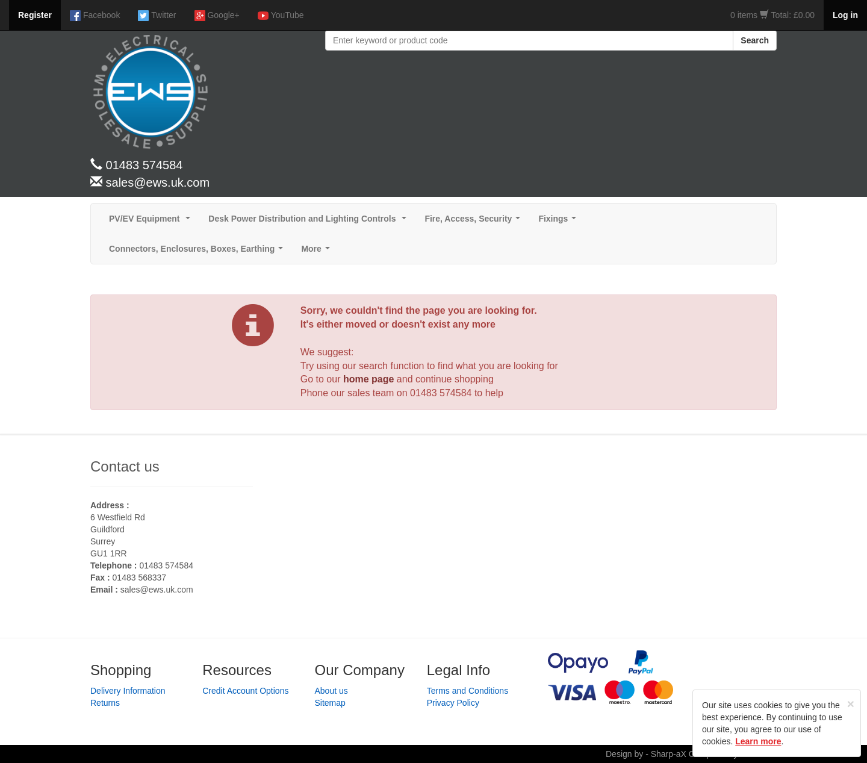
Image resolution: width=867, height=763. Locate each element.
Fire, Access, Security (474, 222)
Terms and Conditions (467, 691)
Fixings (559, 222)
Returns (105, 703)
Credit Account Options (245, 691)
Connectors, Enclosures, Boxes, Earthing (198, 252)
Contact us (125, 466)
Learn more (758, 741)
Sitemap (330, 703)
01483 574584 (440, 393)
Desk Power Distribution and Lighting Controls (309, 222)
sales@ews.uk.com (156, 589)
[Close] (850, 703)
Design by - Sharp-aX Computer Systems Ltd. (691, 754)
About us (331, 691)
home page (368, 379)
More (317, 252)
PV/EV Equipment (152, 222)
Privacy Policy (453, 703)
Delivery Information (128, 691)
